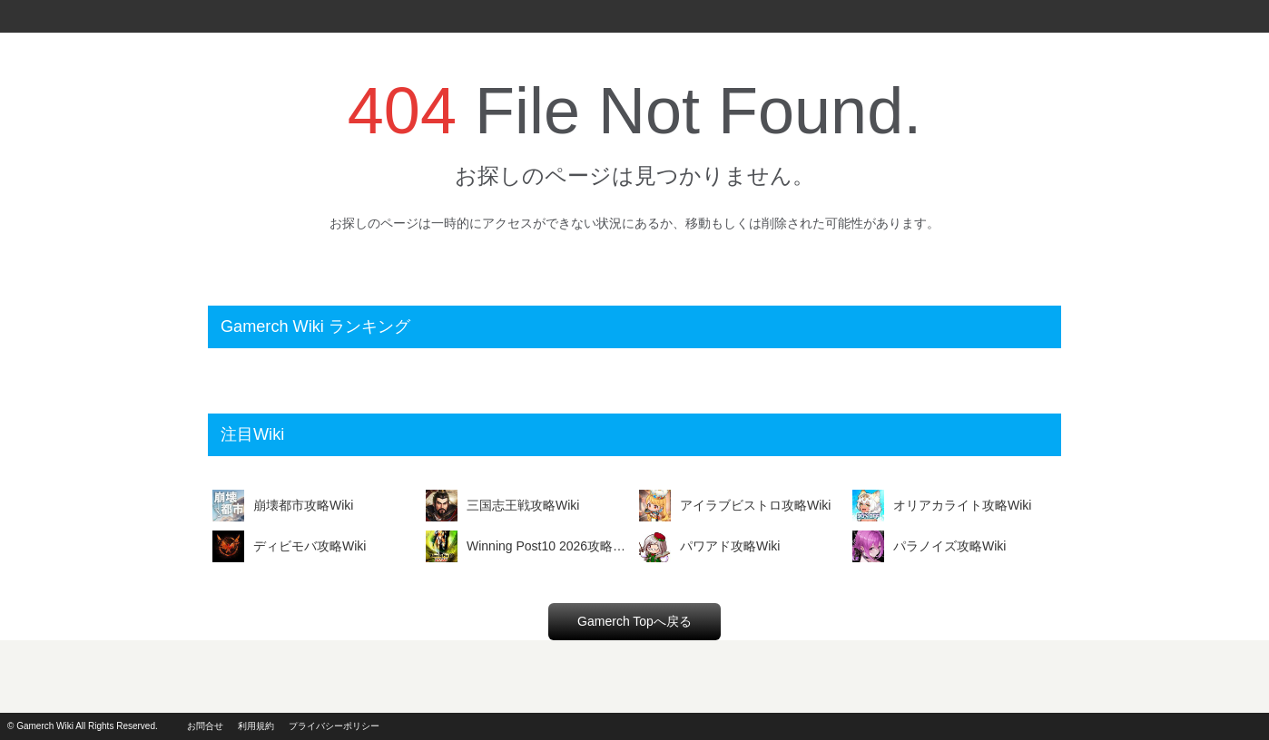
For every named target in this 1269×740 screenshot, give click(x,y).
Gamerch (36, 16)
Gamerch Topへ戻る (634, 621)
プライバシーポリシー (334, 726)
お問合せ (205, 726)
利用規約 (256, 726)
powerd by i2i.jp (1204, 726)
